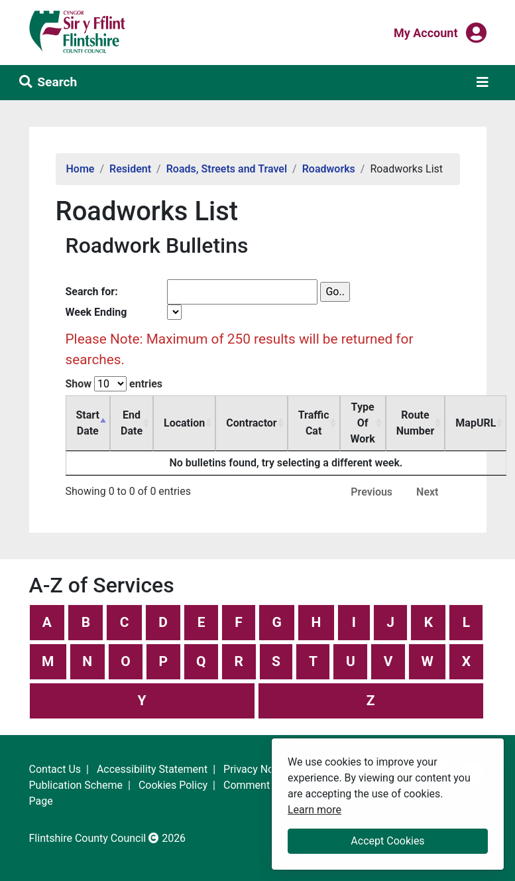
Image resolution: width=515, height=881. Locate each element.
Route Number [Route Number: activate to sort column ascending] (415, 423)
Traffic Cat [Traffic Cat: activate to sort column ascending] (313, 423)
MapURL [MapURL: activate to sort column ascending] (475, 423)
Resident (130, 169)
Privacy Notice (257, 769)
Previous (371, 492)
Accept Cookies (387, 841)
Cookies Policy (173, 785)
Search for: (92, 291)
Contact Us (55, 769)
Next (427, 492)
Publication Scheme (76, 785)
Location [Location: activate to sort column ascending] (184, 423)
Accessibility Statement (152, 769)
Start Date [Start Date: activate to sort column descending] (88, 423)
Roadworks (328, 169)
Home (80, 169)
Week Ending (96, 312)
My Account (426, 32)
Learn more (314, 809)
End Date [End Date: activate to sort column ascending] (132, 423)
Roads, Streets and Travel (226, 169)
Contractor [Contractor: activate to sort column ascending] (251, 423)
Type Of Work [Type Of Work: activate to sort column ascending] (363, 423)
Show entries (114, 383)
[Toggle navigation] (482, 82)
